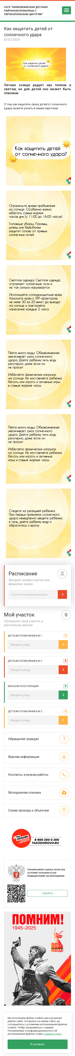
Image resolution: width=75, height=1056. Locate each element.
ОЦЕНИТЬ (47, 893)
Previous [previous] (6, 958)
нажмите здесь (53, 1034)
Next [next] (68, 958)
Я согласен (37, 1044)
